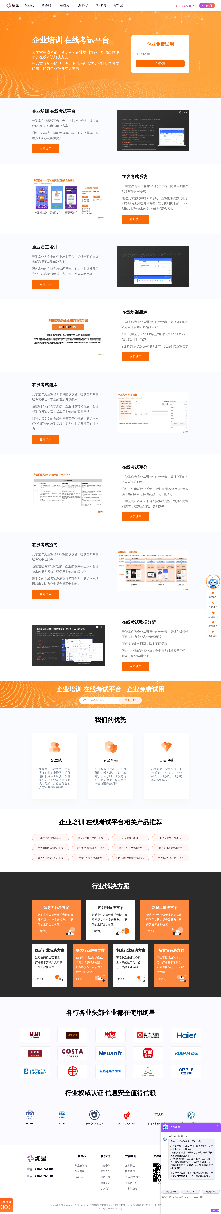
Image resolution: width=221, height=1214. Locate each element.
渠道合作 (105, 1177)
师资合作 (105, 1171)
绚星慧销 (64, 5)
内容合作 (105, 1165)
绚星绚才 (30, 5)
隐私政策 (130, 1171)
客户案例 (101, 5)
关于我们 (118, 5)
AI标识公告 (131, 1188)
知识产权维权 (132, 1177)
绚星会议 (80, 1177)
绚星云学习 (81, 1165)
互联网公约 (131, 1183)
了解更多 (42, 931)
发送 (214, 1210)
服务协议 (130, 1165)
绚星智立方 (83, 5)
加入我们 (105, 1188)
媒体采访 (105, 1183)
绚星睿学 (47, 5)
